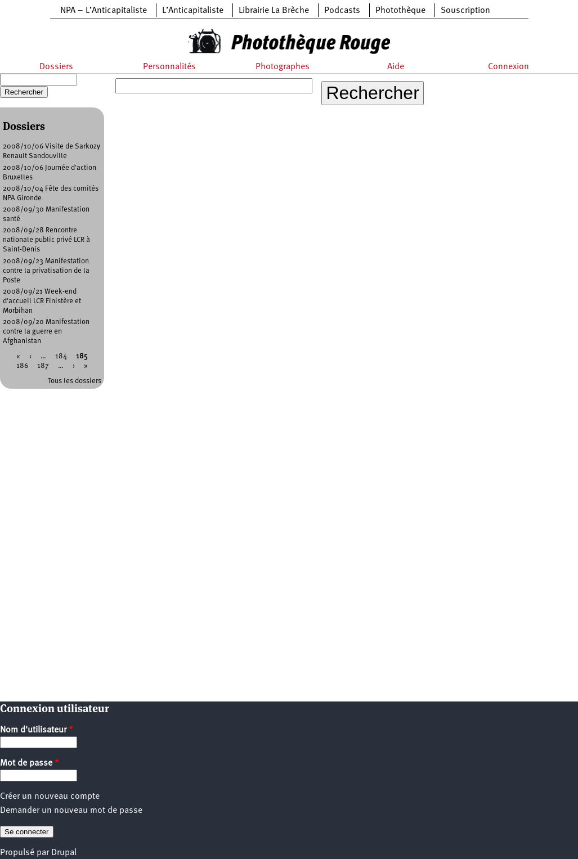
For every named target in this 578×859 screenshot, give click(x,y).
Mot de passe (29, 763)
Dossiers (56, 66)
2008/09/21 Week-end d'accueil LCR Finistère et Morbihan (42, 301)
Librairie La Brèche (274, 10)
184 (61, 356)
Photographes (283, 66)
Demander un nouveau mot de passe (71, 810)
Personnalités (169, 66)
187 (43, 366)
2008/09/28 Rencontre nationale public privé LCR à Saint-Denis (46, 240)
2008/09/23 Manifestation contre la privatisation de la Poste (46, 271)
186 (22, 366)
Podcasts (342, 10)
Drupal (64, 852)
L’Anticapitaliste (192, 10)
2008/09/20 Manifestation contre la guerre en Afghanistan (46, 331)
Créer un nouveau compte (50, 796)
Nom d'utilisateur (36, 730)
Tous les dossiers (74, 381)
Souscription (465, 10)
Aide (395, 66)
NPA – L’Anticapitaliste (103, 10)
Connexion (508, 66)
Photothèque (400, 10)
